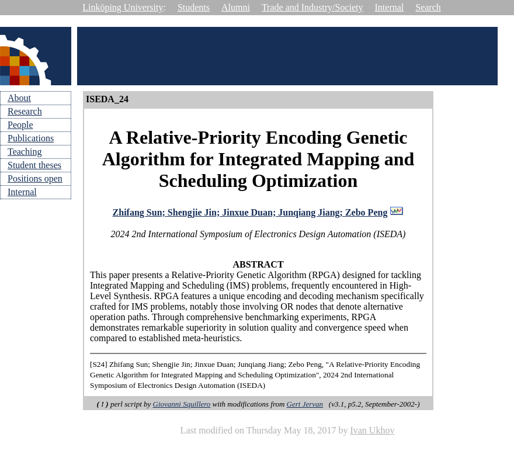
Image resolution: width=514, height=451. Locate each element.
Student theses (34, 165)
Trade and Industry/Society (312, 7)
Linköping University (122, 7)
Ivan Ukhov (372, 430)
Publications (31, 138)
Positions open (35, 178)
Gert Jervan (305, 404)
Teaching (24, 152)
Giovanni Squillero (182, 404)
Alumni (235, 7)
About (19, 98)
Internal (389, 7)
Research (25, 111)
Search (428, 7)
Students (194, 7)
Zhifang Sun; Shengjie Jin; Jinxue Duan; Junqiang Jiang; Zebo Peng (250, 212)
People (20, 125)
